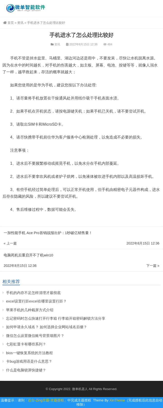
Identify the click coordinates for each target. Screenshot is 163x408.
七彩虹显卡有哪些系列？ (26, 344)
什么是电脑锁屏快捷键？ (26, 370)
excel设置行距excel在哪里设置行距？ (36, 301)
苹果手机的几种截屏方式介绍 (29, 310)
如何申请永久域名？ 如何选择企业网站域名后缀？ (46, 327)
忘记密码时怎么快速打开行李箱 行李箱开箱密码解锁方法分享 (55, 318)
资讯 (20, 22)
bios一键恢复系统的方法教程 (29, 353)
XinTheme (117, 400)
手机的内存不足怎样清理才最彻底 (33, 293)
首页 (8, 22)
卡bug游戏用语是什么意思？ (29, 361)
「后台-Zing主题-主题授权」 (45, 400)
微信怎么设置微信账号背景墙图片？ (35, 336)
